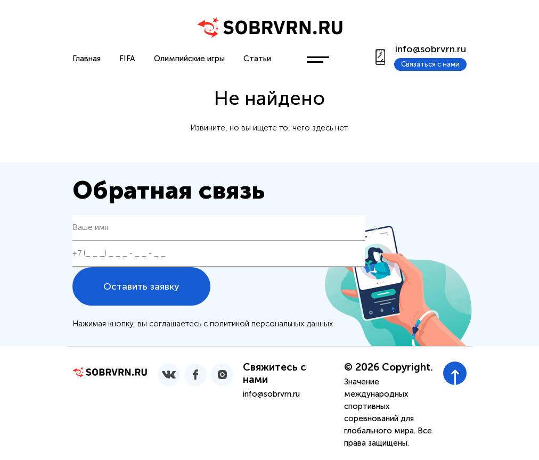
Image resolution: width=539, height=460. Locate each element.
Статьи (257, 58)
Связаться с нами (430, 64)
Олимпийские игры (189, 58)
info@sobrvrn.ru (430, 49)
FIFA (127, 58)
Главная (86, 58)
